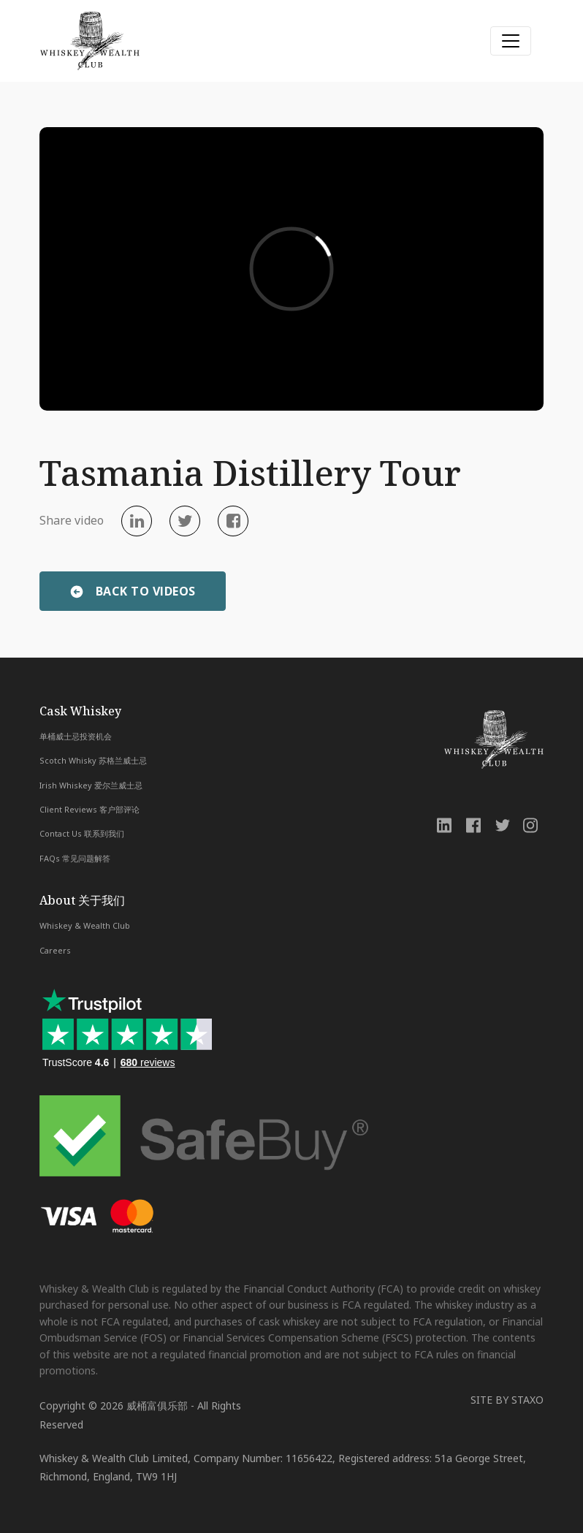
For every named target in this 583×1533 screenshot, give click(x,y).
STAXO (527, 1400)
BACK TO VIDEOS (146, 591)
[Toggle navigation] (510, 41)
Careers (55, 950)
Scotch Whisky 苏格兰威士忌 (93, 760)
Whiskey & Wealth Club (84, 925)
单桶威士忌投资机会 (75, 736)
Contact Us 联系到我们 (81, 833)
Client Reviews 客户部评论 (89, 809)
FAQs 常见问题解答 (74, 858)
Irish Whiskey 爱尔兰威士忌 (90, 785)
